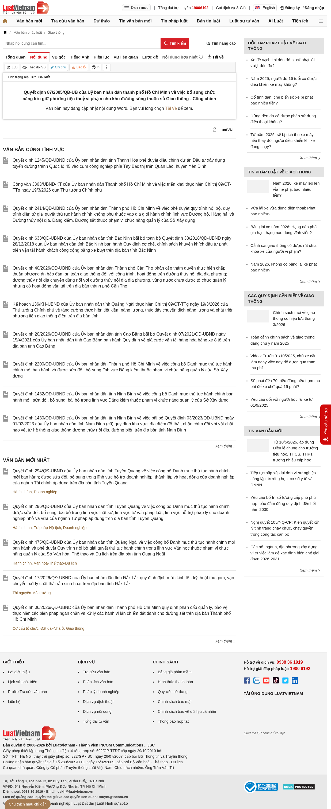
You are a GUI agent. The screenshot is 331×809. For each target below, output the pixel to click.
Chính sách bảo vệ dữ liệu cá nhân (187, 711)
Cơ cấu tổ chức (25, 628)
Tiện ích (300, 21)
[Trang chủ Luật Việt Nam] (26, 7)
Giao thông (75, 628)
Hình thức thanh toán (175, 682)
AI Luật (275, 21)
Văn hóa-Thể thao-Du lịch (55, 563)
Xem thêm (225, 446)
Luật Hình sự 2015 (112, 803)
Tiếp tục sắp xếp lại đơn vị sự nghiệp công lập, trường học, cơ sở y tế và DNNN (283, 478)
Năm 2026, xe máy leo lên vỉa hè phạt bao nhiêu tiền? (296, 189)
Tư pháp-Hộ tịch (47, 528)
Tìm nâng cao (221, 43)
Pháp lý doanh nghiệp (101, 692)
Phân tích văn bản (98, 682)
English (265, 8)
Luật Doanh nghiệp (54, 803)
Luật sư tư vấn (244, 21)
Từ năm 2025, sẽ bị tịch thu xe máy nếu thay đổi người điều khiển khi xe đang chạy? (282, 140)
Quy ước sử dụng (173, 692)
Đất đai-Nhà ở (52, 628)
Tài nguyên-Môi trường (32, 593)
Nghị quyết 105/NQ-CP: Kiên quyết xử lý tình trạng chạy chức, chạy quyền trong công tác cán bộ (284, 528)
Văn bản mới (29, 21)
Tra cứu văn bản (67, 21)
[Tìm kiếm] (175, 43)
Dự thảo (101, 21)
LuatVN (222, 129)
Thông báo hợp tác (173, 721)
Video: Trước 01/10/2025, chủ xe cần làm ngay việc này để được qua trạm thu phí (283, 361)
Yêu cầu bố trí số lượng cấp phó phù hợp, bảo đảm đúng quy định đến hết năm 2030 (283, 503)
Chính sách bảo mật (175, 701)
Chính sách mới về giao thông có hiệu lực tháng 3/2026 (294, 318)
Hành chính (22, 492)
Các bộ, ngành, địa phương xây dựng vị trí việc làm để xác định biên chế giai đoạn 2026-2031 (284, 552)
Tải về (171, 108)
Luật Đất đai (83, 803)
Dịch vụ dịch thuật (98, 701)
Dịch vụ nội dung (97, 711)
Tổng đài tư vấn (96, 721)
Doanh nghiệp (45, 492)
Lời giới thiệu (19, 672)
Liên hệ (14, 701)
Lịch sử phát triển (22, 682)
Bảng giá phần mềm (175, 672)
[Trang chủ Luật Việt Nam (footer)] (29, 739)
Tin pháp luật (174, 21)
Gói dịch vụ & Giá (231, 8)
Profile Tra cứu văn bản (27, 692)
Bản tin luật (208, 21)
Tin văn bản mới (135, 21)
